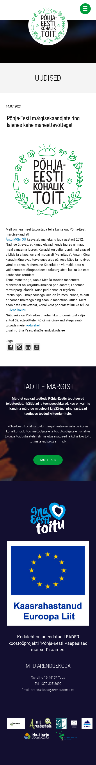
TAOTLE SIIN (47, 460)
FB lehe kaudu (16, 310)
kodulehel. (33, 325)
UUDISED (48, 78)
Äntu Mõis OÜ (16, 239)
